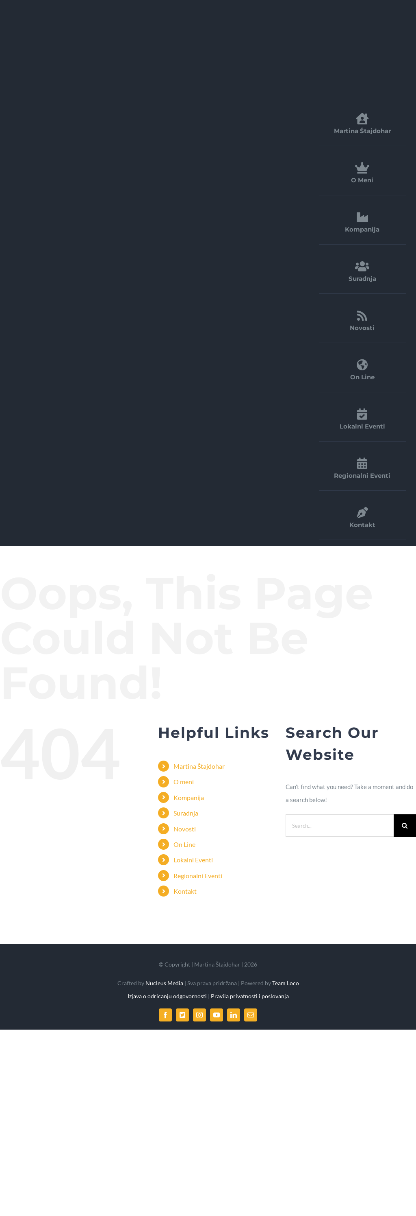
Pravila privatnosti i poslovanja (250, 996)
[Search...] (340, 825)
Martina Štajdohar (199, 766)
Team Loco (285, 983)
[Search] (405, 825)
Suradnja (185, 813)
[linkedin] (233, 1014)
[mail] (250, 1014)
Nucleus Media (163, 983)
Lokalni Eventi (193, 860)
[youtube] (216, 1014)
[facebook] (165, 1014)
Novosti (184, 829)
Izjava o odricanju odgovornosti (168, 996)
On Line (184, 844)
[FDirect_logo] (75, 18)
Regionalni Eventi (197, 875)
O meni (183, 781)
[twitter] (182, 1014)
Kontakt (185, 891)
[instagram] (199, 1014)
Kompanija (188, 797)
